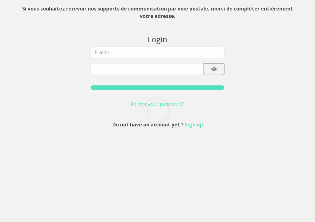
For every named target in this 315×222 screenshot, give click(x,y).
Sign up (194, 124)
